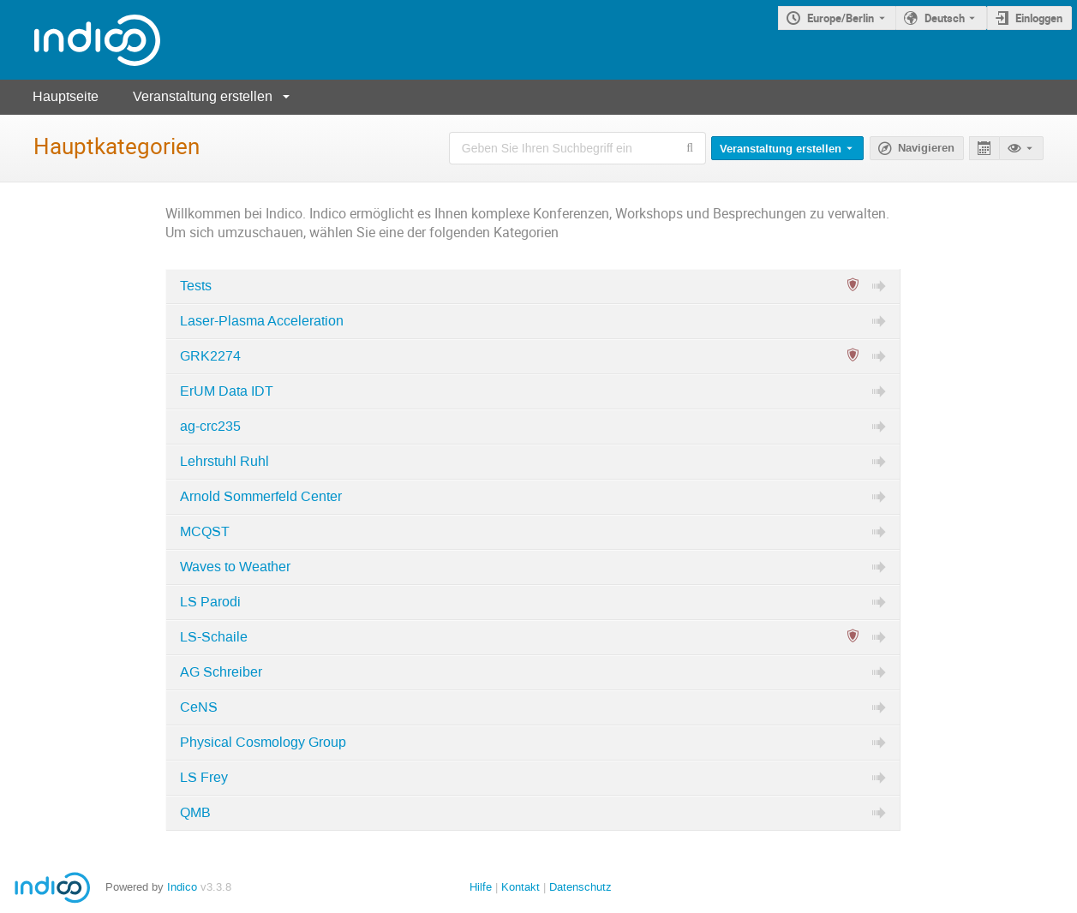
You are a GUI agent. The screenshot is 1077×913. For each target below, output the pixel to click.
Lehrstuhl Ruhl (224, 461)
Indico (182, 887)
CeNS (199, 707)
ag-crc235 (210, 426)
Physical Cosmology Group (263, 742)
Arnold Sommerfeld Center (261, 496)
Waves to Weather (235, 567)
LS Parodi (210, 602)
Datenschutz (580, 887)
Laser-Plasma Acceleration (262, 321)
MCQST (205, 531)
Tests (196, 286)
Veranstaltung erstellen (202, 96)
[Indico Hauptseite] (80, 40)
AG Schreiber (221, 672)
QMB (195, 812)
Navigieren (926, 148)
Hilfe (481, 887)
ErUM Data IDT (226, 391)
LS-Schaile (214, 637)
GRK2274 (210, 356)
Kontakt (520, 887)
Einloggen (1038, 18)
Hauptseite (66, 96)
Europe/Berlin (840, 18)
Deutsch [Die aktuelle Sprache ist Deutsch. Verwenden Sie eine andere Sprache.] (944, 18)
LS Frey (204, 777)
